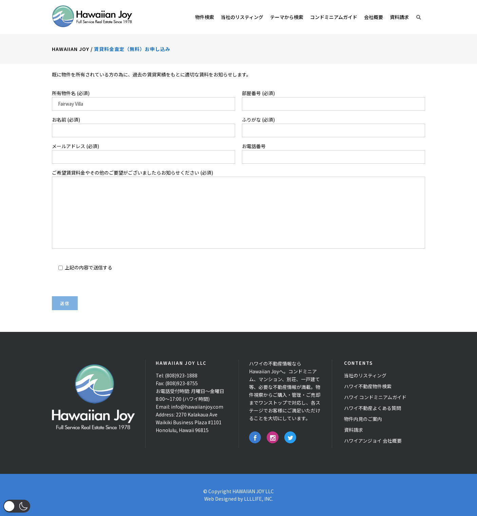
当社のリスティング (365, 375)
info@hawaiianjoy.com (197, 406)
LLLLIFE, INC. (258, 498)
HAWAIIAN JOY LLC (253, 491)
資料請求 (353, 429)
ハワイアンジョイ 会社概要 (373, 440)
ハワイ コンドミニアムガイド (375, 397)
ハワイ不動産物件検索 (368, 386)
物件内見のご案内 (363, 418)
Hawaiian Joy (70, 49)
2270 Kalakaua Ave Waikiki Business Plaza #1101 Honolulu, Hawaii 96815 (189, 422)
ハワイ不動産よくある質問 (372, 408)
